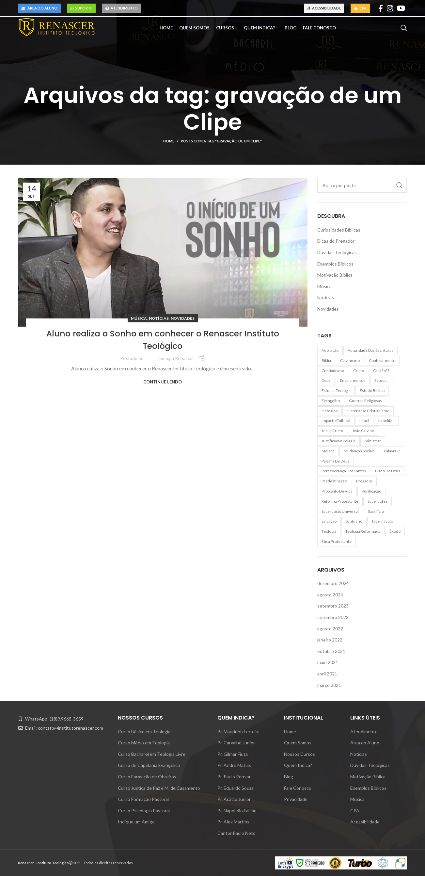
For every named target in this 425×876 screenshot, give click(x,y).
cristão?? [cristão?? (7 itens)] (381, 370)
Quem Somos (297, 742)
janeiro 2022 (329, 639)
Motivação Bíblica (335, 275)
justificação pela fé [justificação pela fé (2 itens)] (338, 440)
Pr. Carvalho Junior (236, 742)
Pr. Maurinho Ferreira (238, 731)
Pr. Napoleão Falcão (237, 810)
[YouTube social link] (401, 8)
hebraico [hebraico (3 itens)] (330, 410)
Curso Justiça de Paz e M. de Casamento (159, 788)
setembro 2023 (333, 605)
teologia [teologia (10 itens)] (329, 531)
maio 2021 (327, 662)
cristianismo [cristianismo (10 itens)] (333, 370)
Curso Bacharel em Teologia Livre (151, 754)
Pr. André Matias (234, 765)
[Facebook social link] (380, 8)
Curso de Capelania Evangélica (149, 765)
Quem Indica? (298, 765)
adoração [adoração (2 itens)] (330, 350)
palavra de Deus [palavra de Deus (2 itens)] (336, 461)
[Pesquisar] (403, 31)
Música (139, 318)
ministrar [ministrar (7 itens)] (373, 440)
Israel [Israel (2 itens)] (364, 420)
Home (168, 141)
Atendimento (121, 8)
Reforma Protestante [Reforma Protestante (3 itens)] (340, 501)
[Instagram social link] (390, 8)
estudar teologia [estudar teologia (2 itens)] (336, 390)
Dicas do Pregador (335, 241)
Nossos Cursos (299, 754)
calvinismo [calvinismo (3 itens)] (350, 360)
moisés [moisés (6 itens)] (328, 450)
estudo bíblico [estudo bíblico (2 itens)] (372, 390)
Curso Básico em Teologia (144, 731)
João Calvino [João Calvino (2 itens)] (363, 430)
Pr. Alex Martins (233, 821)
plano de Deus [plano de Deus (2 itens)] (387, 470)
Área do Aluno (39, 8)
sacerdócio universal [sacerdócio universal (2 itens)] (340, 511)
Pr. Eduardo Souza (235, 788)
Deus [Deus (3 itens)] (326, 380)
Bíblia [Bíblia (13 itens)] (326, 360)
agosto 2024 (330, 594)
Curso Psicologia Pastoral (144, 810)
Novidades (183, 318)
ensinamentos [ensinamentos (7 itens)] (352, 380)
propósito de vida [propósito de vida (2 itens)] (337, 491)
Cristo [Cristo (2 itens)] (358, 370)
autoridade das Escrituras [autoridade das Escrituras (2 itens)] (370, 350)
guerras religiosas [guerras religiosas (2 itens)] (365, 400)
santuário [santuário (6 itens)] (354, 521)
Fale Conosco (297, 788)
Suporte (81, 8)
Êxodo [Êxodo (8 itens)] (395, 531)
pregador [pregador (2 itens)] (364, 481)
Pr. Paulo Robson (234, 776)
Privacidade (295, 799)
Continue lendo (162, 382)
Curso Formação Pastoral (143, 799)
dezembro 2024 (333, 583)
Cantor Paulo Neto (236, 833)
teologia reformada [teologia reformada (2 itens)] (362, 531)
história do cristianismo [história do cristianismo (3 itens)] (368, 410)
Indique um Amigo (136, 821)
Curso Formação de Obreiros (147, 776)
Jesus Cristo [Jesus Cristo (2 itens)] (332, 430)
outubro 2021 (331, 651)
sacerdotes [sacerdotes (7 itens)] (377, 501)
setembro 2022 (333, 617)
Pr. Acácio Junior (234, 799)
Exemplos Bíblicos (335, 264)
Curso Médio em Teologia (144, 742)
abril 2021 (327, 673)
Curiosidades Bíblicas (338, 230)
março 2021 (329, 685)
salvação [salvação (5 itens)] (329, 521)
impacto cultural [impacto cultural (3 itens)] (336, 420)
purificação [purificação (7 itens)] (371, 491)
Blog (288, 776)
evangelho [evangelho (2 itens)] (331, 400)
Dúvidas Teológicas (337, 252)
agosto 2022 (330, 628)
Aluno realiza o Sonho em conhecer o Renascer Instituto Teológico (162, 338)
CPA (360, 8)
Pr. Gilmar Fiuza (232, 754)
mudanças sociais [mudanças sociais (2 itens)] (359, 450)
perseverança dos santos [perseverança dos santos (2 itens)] (344, 470)
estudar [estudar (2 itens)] (381, 380)
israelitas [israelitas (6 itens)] (386, 420)
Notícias (159, 318)
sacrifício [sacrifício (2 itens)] (376, 511)
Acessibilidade (324, 8)
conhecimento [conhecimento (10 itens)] (382, 360)
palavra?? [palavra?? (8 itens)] (392, 450)
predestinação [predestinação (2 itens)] (334, 481)
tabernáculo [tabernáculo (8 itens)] (382, 521)
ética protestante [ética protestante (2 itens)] (337, 541)
